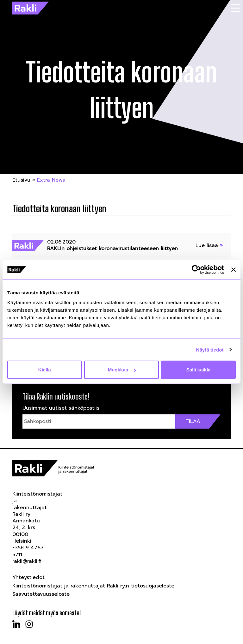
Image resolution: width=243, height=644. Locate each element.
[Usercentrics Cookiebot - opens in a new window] (196, 269)
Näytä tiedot (210, 349)
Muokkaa (122, 369)
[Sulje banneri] (233, 269)
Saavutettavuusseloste (41, 594)
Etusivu (21, 180)
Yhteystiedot (28, 577)
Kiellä (44, 369)
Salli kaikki (198, 369)
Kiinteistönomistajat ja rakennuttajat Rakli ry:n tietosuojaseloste (93, 586)
